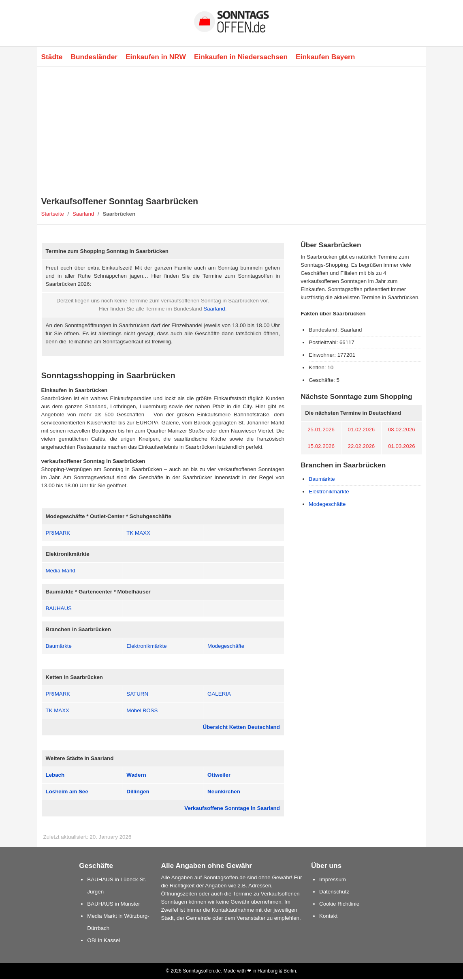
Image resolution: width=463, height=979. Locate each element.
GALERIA (219, 694)
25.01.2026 (321, 429)
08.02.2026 (401, 429)
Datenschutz (334, 892)
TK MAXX (138, 533)
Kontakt (328, 916)
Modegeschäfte (225, 646)
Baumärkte (59, 646)
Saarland (83, 214)
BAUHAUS (59, 608)
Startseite (52, 214)
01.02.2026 (361, 429)
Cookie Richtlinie (339, 904)
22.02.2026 (361, 446)
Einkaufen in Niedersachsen (241, 57)
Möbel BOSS (142, 710)
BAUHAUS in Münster (113, 904)
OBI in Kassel (103, 940)
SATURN (137, 694)
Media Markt (60, 571)
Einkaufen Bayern (325, 57)
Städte (52, 57)
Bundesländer (93, 57)
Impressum (332, 879)
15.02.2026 (321, 446)
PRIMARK (58, 533)
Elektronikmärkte (146, 646)
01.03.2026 (401, 446)
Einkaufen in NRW (156, 57)
